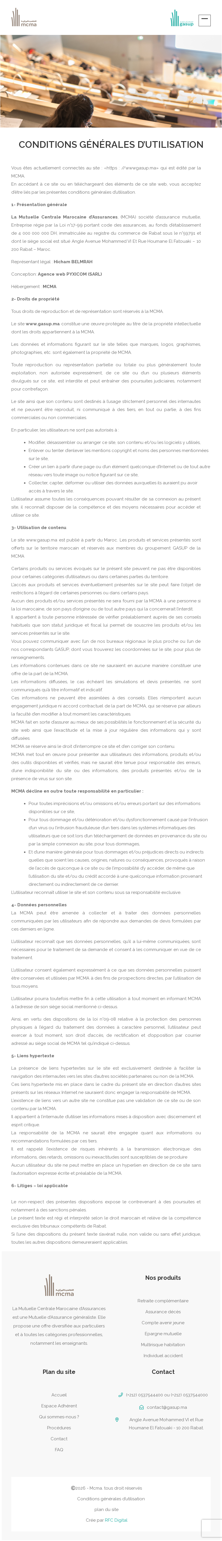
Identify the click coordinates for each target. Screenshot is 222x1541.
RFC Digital (116, 1520)
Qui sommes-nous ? (59, 1416)
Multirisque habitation (163, 1344)
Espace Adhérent (59, 1406)
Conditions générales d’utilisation (111, 1498)
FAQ (59, 1449)
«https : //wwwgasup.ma (130, 168)
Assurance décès (163, 1311)
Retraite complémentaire (163, 1300)
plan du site (107, 1509)
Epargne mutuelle (163, 1333)
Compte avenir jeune (163, 1322)
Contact (59, 1438)
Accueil (59, 1395)
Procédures (59, 1427)
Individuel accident (163, 1355)
